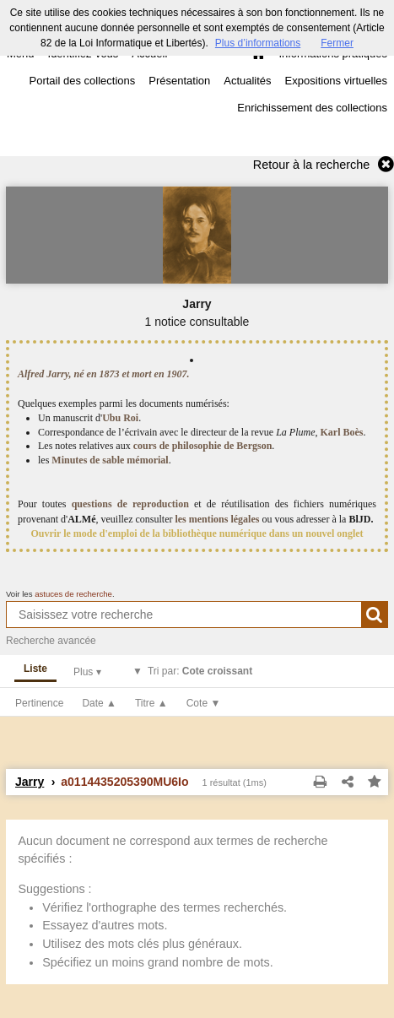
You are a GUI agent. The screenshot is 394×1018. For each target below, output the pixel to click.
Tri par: (200, 671)
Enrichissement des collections (312, 107)
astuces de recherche (73, 593)
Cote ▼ (203, 703)
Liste (35, 668)
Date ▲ (99, 703)
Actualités (247, 80)
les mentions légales (217, 519)
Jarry (29, 781)
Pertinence (39, 703)
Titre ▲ (151, 703)
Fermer (337, 43)
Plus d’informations (257, 43)
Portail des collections (83, 80)
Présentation (179, 80)
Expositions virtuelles (336, 80)
